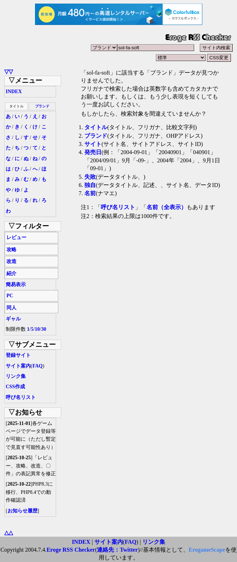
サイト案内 (18, 366)
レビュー (16, 237)
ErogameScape (207, 550)
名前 (90, 193)
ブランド (42, 106)
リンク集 (16, 376)
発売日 (93, 152)
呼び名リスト (21, 397)
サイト (93, 144)
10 (37, 329)
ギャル (13, 318)
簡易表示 (16, 284)
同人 (11, 307)
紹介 (11, 273)
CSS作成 (15, 386)
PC (9, 295)
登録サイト (18, 355)
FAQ (38, 366)
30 (43, 329)
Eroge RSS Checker (70, 550)
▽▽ (8, 72)
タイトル (95, 127)
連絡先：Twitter (117, 550)
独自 (90, 185)
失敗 (90, 177)
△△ (8, 533)
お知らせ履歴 (23, 510)
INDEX (14, 91)
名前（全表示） (167, 207)
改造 (11, 261)
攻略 (11, 249)
